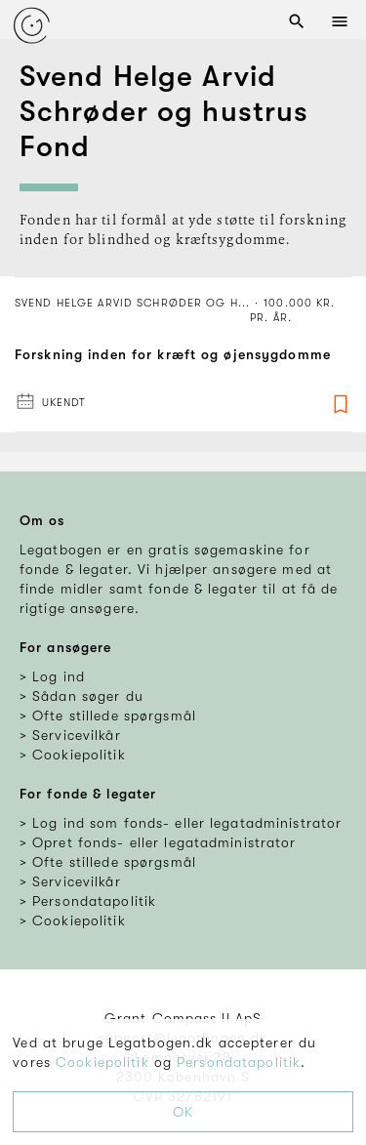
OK (183, 1112)
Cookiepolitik (102, 1062)
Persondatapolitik (239, 1062)
